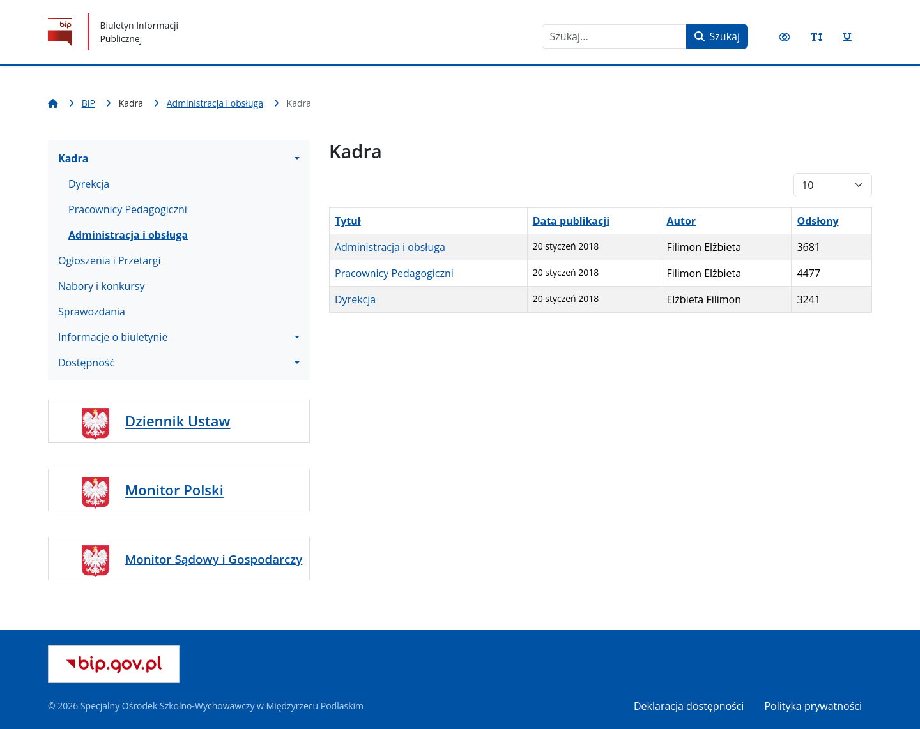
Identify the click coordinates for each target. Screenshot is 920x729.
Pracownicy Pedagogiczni (127, 209)
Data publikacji (571, 221)
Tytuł (348, 221)
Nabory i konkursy (101, 286)
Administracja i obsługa (128, 235)
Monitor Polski (174, 489)
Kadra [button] (73, 158)
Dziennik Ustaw (177, 420)
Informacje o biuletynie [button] (112, 337)
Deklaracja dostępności (689, 706)
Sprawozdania (91, 311)
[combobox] (614, 36)
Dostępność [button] (86, 363)
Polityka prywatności (813, 706)
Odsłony (817, 221)
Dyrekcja (88, 184)
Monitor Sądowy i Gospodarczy (213, 559)
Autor (681, 221)
